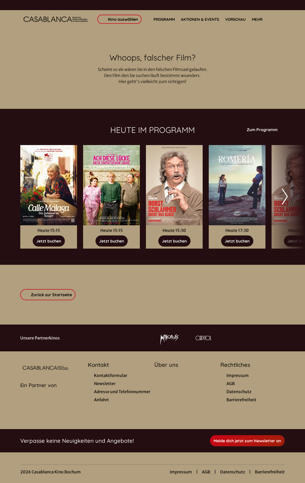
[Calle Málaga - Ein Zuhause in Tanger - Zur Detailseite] (48, 185)
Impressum (181, 471)
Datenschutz (232, 471)
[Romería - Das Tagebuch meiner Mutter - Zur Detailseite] (237, 185)
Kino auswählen (119, 19)
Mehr (260, 19)
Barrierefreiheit (270, 471)
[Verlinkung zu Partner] (169, 338)
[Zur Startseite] (55, 19)
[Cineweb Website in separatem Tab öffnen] (38, 391)
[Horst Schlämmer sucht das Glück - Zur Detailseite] (174, 185)
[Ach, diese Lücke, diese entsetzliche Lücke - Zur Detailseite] (111, 185)
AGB (206, 471)
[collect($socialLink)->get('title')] (9, 5)
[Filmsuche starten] (280, 19)
